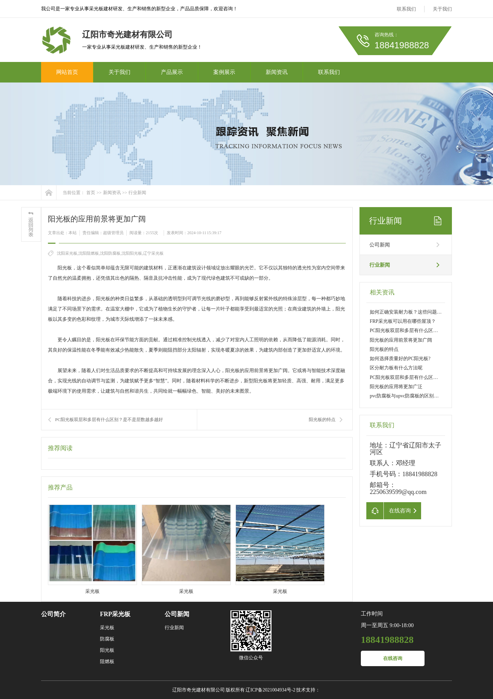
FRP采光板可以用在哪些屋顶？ (403, 321)
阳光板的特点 (322, 419)
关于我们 (442, 9)
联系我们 (406, 9)
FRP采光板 (115, 614)
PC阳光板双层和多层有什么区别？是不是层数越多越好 (109, 419)
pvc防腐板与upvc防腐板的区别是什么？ (411, 395)
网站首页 (67, 72)
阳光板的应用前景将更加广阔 (401, 340)
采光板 (107, 627)
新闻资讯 (277, 72)
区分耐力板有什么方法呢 (396, 367)
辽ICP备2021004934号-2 (270, 689)
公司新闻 (379, 244)
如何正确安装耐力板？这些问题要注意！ (413, 312)
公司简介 (53, 614)
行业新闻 (137, 192)
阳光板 (107, 650)
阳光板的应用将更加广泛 (396, 386)
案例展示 (224, 72)
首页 (90, 192)
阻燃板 (107, 661)
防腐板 (107, 638)
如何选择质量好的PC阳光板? (400, 358)
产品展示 (172, 72)
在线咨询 (392, 658)
